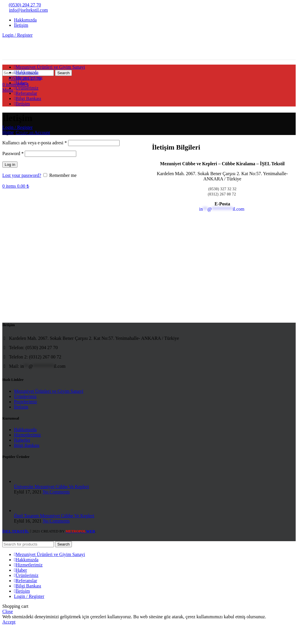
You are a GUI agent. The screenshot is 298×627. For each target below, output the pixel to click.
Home (8, 132)
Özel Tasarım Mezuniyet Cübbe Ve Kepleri (54, 515)
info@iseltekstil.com (25, 10)
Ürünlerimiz (25, 396)
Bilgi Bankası (27, 445)
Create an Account (33, 132)
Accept (8, 621)
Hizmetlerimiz (27, 434)
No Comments (56, 491)
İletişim (21, 406)
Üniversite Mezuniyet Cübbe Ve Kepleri (51, 486)
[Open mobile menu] (7, 90)
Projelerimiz (25, 401)
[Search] (28, 544)
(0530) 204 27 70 (21, 4)
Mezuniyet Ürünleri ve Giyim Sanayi (48, 391)
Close (7, 611)
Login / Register (29, 596)
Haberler (22, 440)
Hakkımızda (25, 429)
